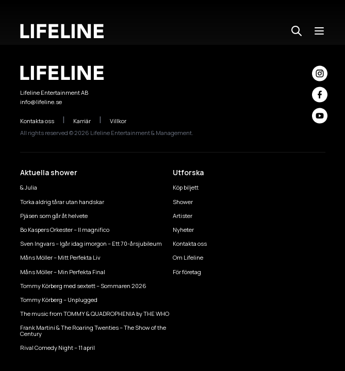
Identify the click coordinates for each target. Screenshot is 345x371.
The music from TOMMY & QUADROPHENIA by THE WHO (94, 313)
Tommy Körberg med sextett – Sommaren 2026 (83, 286)
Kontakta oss (42, 121)
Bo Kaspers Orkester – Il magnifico (64, 229)
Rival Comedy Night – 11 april (57, 347)
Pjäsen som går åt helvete (54, 216)
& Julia (28, 187)
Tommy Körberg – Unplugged (58, 299)
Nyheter (183, 229)
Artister (182, 216)
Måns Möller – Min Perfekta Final (62, 272)
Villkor (123, 121)
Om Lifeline (188, 257)
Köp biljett (186, 187)
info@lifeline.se (41, 102)
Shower (183, 202)
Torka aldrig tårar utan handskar (62, 202)
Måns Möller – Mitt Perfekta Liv (60, 257)
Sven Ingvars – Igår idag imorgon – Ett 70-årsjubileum (91, 243)
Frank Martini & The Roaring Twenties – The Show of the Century (93, 330)
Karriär (87, 121)
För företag (187, 272)
